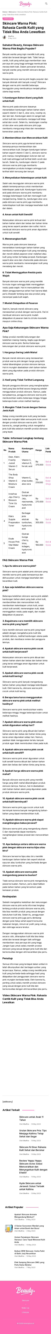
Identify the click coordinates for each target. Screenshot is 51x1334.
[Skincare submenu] (25, 1304)
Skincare (12, 12)
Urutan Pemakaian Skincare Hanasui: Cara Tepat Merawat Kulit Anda (29, 1239)
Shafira (11, 36)
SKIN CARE (8, 19)
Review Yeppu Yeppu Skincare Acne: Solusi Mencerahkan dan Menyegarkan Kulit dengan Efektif (33, 1166)
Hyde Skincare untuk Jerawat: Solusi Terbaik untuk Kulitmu (31, 1186)
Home (4, 12)
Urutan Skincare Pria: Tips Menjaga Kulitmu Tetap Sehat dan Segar (33, 1133)
